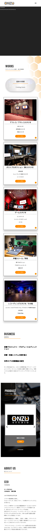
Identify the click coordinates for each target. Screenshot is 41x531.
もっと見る (20, 136)
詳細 (20, 441)
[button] (7, 427)
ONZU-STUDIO (20, 438)
